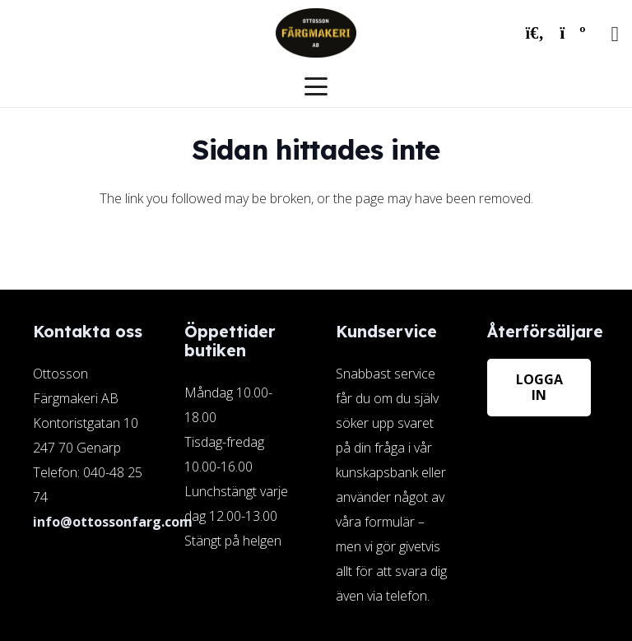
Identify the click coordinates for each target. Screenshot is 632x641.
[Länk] (391, 465)
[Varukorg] (572, 33)
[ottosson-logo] (316, 33)
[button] (535, 32)
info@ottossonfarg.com (113, 522)
